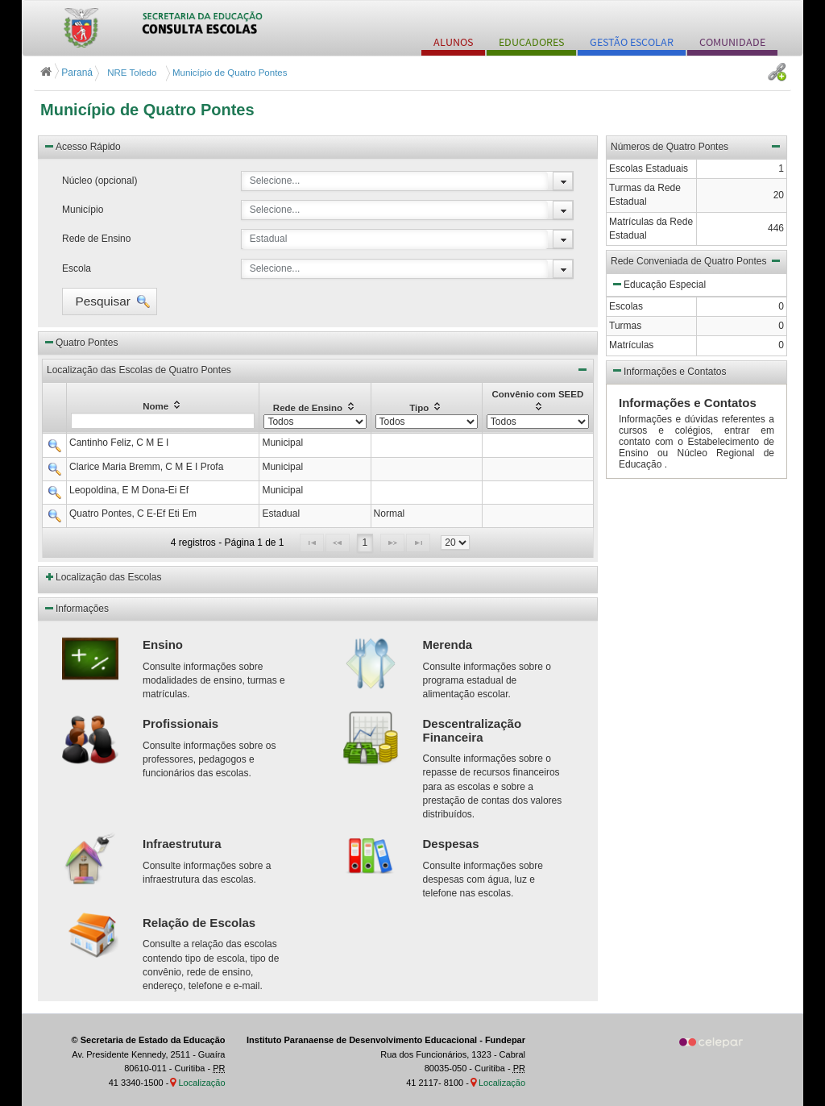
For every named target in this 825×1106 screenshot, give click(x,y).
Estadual (269, 238)
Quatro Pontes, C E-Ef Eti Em (133, 513)
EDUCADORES (531, 42)
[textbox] (163, 421)
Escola (76, 268)
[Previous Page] (337, 543)
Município (82, 209)
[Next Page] (392, 543)
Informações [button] (76, 607)
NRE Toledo (130, 72)
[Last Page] (418, 543)
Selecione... (275, 180)
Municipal (282, 442)
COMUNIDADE (732, 42)
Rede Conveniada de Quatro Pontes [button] (696, 260)
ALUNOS (453, 42)
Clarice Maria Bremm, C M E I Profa (146, 466)
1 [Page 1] (365, 542)
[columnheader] (163, 407)
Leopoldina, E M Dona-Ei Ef (129, 490)
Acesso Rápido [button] (82, 145)
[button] (109, 301)
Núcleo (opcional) (99, 180)
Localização (201, 1082)
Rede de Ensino (96, 238)
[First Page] (312, 543)
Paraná (67, 72)
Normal (389, 513)
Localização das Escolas (108, 577)
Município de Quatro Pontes (147, 109)
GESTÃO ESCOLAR (632, 42)
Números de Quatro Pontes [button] (696, 145)
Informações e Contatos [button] (668, 370)
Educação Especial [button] (658, 283)
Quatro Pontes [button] (80, 341)
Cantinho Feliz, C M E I (118, 442)
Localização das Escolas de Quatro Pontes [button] (318, 369)
